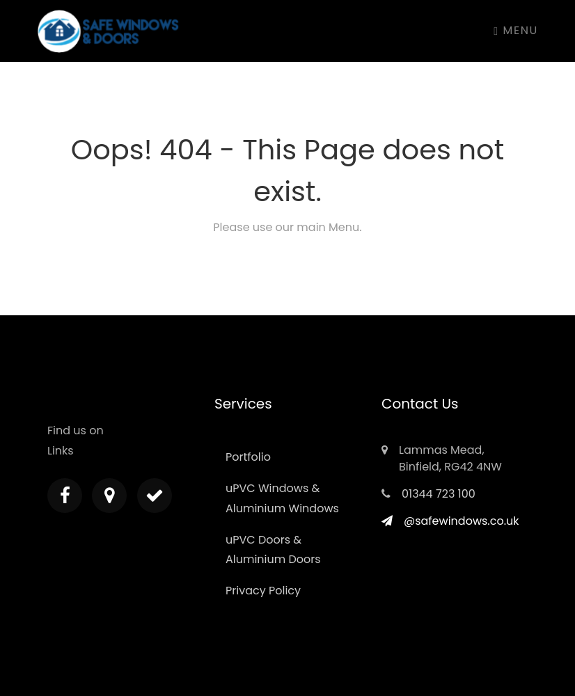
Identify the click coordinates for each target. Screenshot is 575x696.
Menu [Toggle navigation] (516, 30)
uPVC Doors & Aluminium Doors (273, 550)
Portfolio (248, 457)
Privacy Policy (263, 591)
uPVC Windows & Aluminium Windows (282, 498)
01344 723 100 (438, 494)
